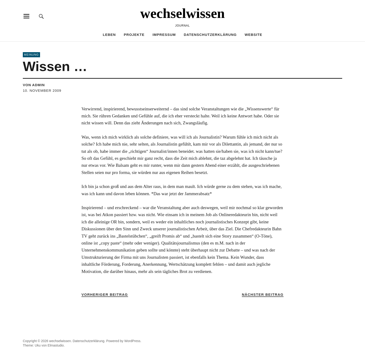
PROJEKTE (134, 35)
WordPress (132, 341)
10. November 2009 (42, 90)
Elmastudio (56, 345)
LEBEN (109, 35)
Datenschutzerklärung (210, 35)
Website (253, 35)
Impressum (164, 35)
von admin (34, 85)
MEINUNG (31, 54)
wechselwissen (182, 13)
